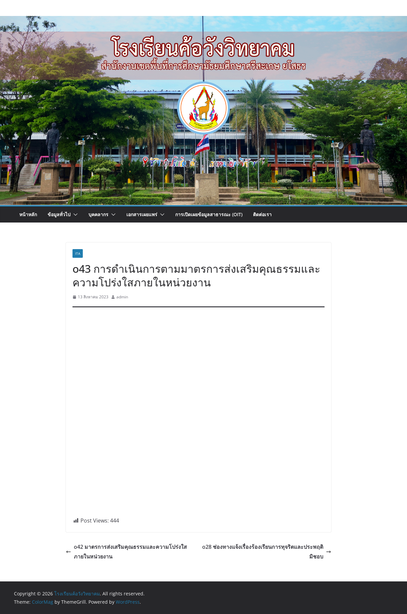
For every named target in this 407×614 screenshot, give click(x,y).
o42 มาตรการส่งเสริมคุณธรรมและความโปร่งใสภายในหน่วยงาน (126, 551)
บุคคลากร (98, 214)
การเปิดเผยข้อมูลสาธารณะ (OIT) (208, 214)
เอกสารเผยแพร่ (141, 214)
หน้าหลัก (28, 214)
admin (122, 297)
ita (77, 253)
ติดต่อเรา (262, 214)
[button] (74, 214)
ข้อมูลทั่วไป (59, 214)
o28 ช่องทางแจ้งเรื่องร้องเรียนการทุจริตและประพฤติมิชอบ (266, 551)
